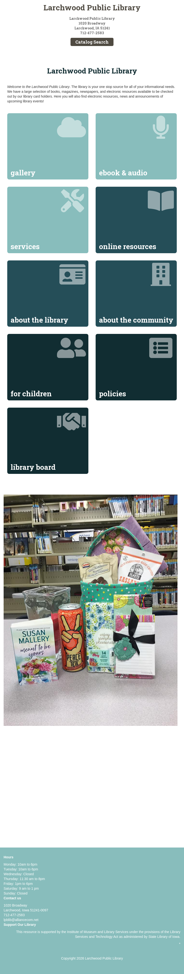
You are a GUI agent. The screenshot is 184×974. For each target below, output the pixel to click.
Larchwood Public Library (92, 7)
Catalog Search (92, 42)
